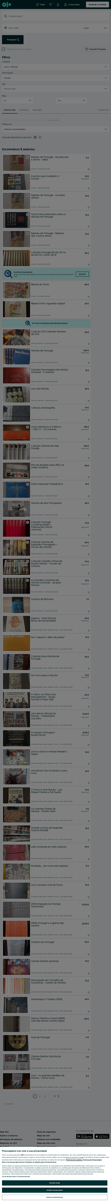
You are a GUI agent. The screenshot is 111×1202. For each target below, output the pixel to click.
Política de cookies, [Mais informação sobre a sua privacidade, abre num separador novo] (74, 1160)
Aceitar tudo (54, 1183)
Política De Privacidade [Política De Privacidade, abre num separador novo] (92, 1160)
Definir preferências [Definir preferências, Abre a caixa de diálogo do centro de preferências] (54, 1197)
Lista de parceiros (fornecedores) (16, 1176)
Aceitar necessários (55, 1190)
